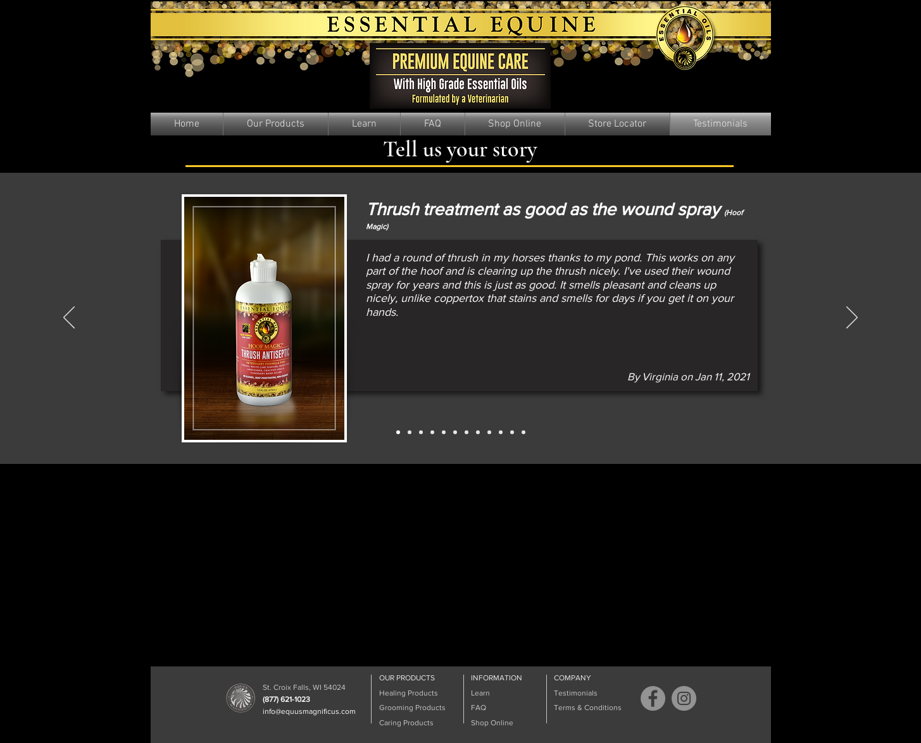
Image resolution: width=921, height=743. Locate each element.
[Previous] (69, 318)
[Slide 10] (501, 432)
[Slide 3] (421, 432)
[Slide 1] (398, 432)
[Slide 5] (444, 432)
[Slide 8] (478, 432)
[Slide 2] (409, 432)
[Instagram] (684, 698)
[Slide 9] (489, 432)
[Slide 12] (523, 432)
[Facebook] (653, 698)
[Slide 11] (512, 432)
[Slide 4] (432, 432)
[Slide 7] (466, 432)
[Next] (852, 318)
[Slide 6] (455, 432)
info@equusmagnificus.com (309, 711)
